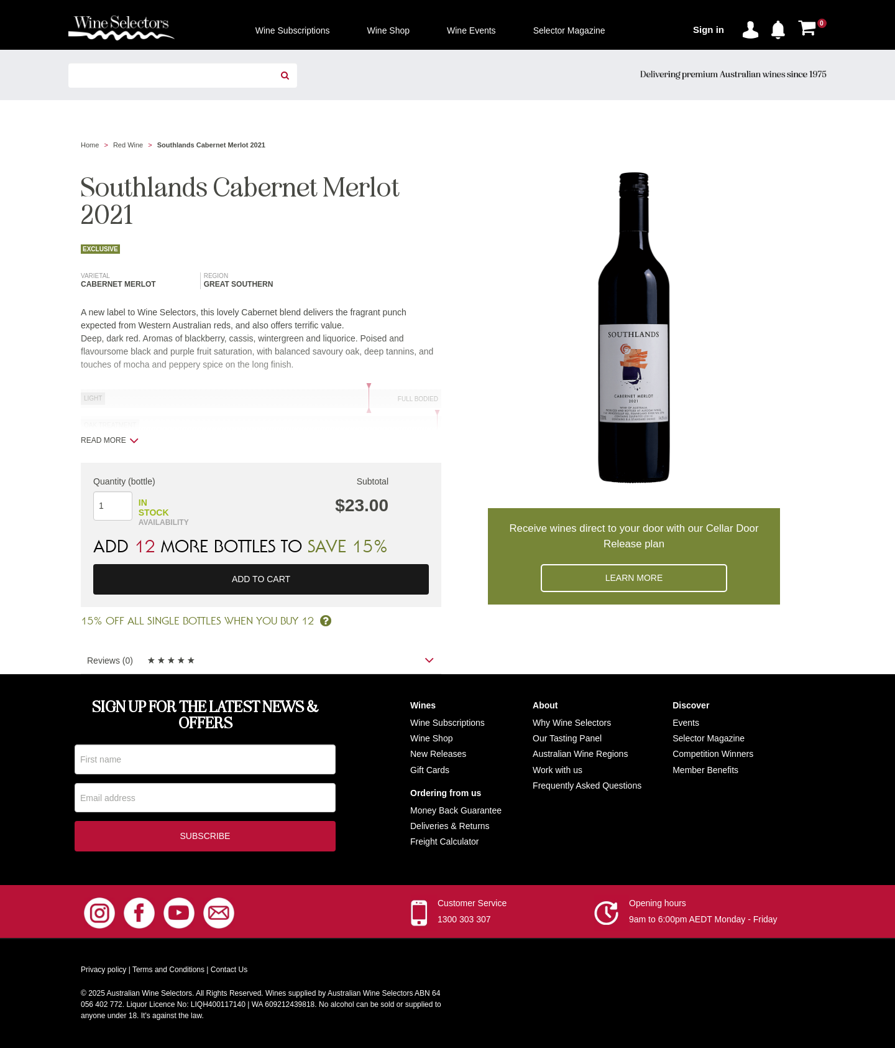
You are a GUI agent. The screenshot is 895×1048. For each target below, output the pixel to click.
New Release (436, 754)
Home (90, 145)
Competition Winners (712, 754)
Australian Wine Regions (580, 754)
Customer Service (472, 905)
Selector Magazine (708, 738)
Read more (110, 440)
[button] (781, 27)
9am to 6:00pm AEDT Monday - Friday (703, 921)
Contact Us (229, 971)
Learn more (634, 578)
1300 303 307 (464, 921)
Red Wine (128, 145)
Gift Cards (429, 770)
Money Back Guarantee (456, 810)
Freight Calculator (444, 841)
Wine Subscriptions (447, 723)
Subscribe (205, 838)
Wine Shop (431, 738)
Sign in (708, 29)
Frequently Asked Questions (587, 786)
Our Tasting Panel (567, 738)
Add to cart (261, 579)
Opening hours (657, 905)
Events (685, 723)
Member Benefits (705, 770)
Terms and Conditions (168, 971)
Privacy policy (103, 971)
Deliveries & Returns (450, 826)
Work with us (557, 770)
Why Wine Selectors (572, 723)
